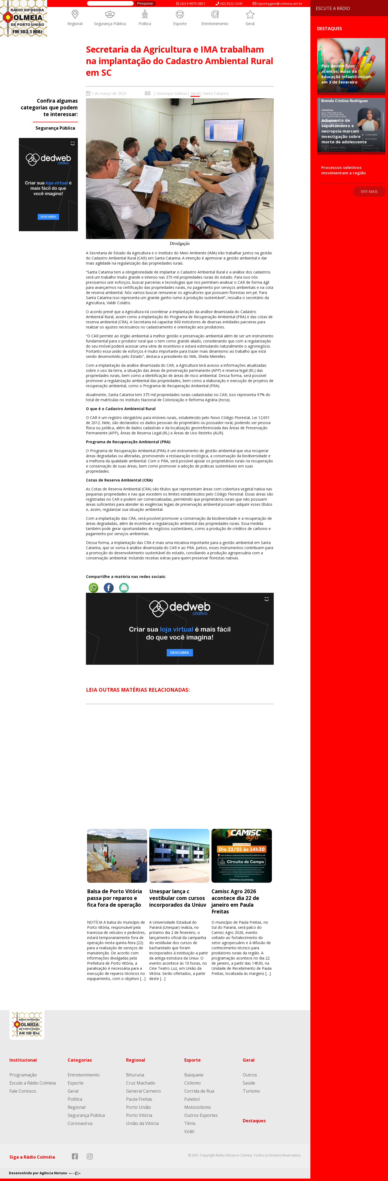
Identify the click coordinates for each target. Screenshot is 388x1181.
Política (144, 23)
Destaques (254, 1120)
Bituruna (135, 1075)
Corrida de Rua (199, 1091)
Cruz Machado (140, 1083)
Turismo (251, 1091)
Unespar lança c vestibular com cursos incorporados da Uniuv (177, 898)
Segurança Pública (110, 23)
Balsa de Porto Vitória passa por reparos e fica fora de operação (114, 898)
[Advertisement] (180, 771)
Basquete (193, 1075)
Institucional (23, 1060)
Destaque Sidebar (171, 93)
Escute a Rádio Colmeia (32, 1083)
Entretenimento (214, 23)
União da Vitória (142, 1123)
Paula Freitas (139, 1099)
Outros (250, 1075)
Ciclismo (192, 1083)
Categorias (80, 1060)
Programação (23, 1075)
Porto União (138, 1107)
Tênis (190, 1123)
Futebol (192, 1099)
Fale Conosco (22, 1091)
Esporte (180, 23)
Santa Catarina (215, 93)
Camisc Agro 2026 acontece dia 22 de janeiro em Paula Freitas (235, 901)
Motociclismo (197, 1107)
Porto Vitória (139, 1115)
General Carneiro (143, 1091)
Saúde (249, 1083)
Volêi (189, 1131)
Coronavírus (80, 1123)
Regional (74, 23)
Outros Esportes (201, 1115)
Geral (250, 23)
